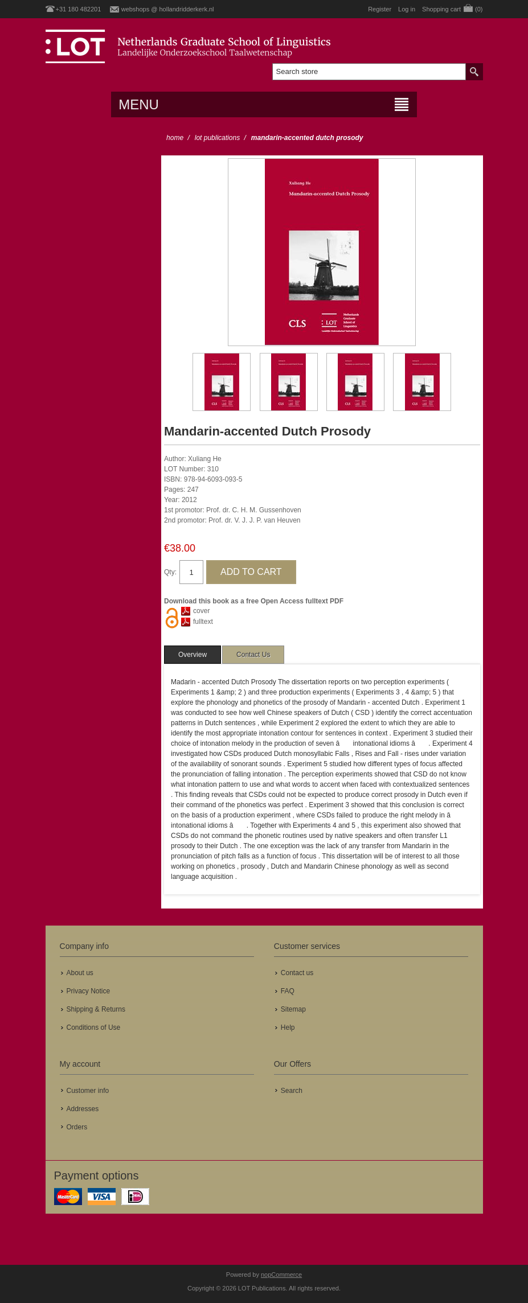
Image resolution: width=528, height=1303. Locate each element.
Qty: (170, 572)
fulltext (203, 622)
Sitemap (293, 1009)
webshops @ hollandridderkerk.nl (167, 9)
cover (201, 611)
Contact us (297, 973)
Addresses (83, 1109)
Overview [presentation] (192, 655)
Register (379, 9)
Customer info (88, 1091)
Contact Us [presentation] (253, 655)
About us (80, 973)
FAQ (287, 991)
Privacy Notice (88, 991)
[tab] (192, 655)
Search (291, 1091)
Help (288, 1027)
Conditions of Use (94, 1027)
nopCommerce (281, 1274)
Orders (77, 1127)
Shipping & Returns (96, 1009)
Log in (406, 9)
